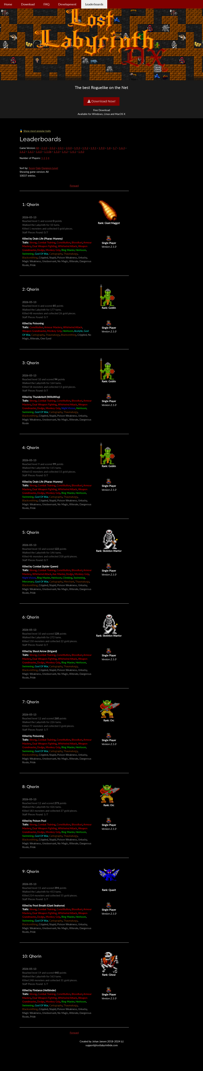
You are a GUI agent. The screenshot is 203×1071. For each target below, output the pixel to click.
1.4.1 (73, 151)
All (37, 147)
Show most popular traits (37, 130)
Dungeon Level (50, 168)
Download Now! (101, 101)
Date (38, 168)
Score (32, 168)
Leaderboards (94, 4)
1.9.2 (85, 147)
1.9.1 (93, 147)
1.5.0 (57, 151)
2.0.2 (52, 147)
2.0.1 (61, 147)
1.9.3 (77, 147)
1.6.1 (31, 151)
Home (8, 4)
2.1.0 (44, 147)
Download (28, 4)
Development (67, 4)
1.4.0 (81, 151)
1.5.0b (47, 151)
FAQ (46, 4)
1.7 (115, 147)
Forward (74, 185)
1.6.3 (122, 147)
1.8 (109, 147)
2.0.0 (69, 147)
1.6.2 (22, 151)
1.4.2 (65, 151)
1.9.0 (102, 147)
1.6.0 (39, 151)
